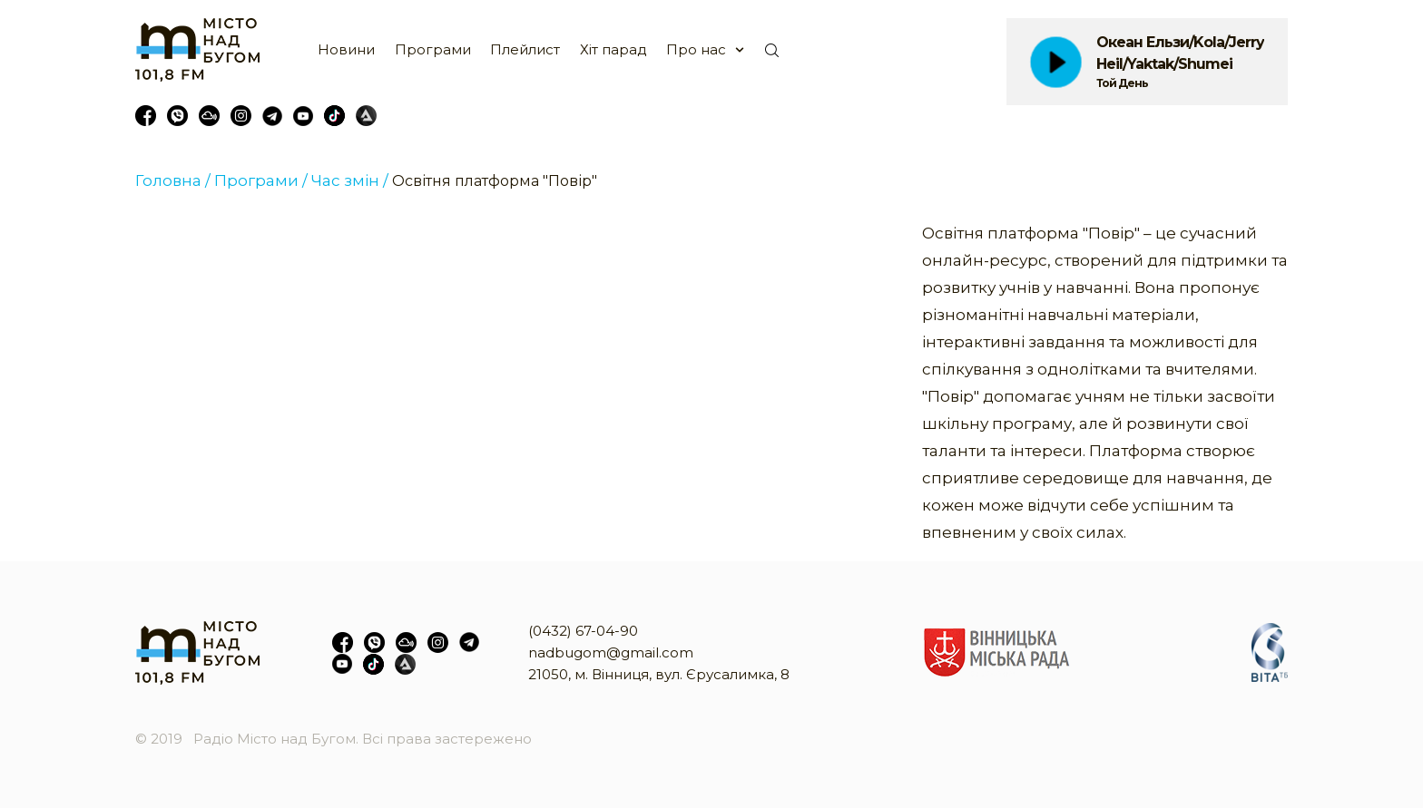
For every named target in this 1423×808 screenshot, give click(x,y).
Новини (346, 49)
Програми (433, 49)
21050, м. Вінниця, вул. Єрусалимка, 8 (659, 674)
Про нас (696, 49)
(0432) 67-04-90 (583, 630)
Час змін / (349, 180)
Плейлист (525, 49)
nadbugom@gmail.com (610, 652)
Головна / (173, 180)
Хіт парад (613, 49)
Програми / (261, 180)
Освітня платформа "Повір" (494, 181)
